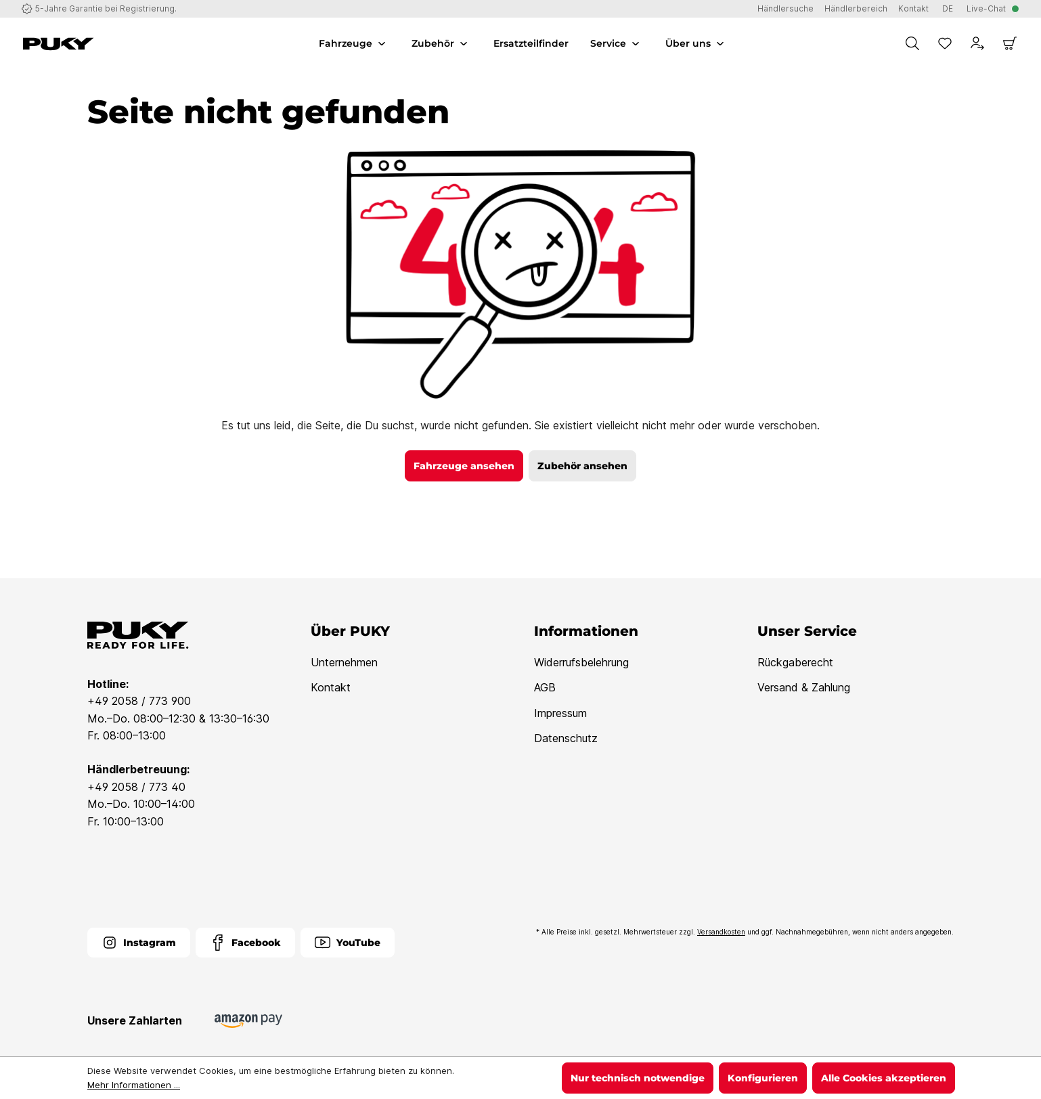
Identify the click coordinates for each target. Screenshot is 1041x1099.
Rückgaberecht (795, 662)
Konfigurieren (763, 1078)
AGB (545, 687)
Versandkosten (721, 932)
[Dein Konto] (977, 43)
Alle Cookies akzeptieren (883, 1078)
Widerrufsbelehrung (581, 662)
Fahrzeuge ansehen (464, 466)
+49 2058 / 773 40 (136, 787)
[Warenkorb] (1010, 43)
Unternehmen (344, 662)
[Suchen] (912, 43)
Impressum (560, 713)
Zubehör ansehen (582, 466)
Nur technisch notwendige (638, 1078)
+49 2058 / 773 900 (139, 701)
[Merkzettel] (945, 43)
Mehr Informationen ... (133, 1084)
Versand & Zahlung (803, 687)
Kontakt (331, 687)
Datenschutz (566, 738)
